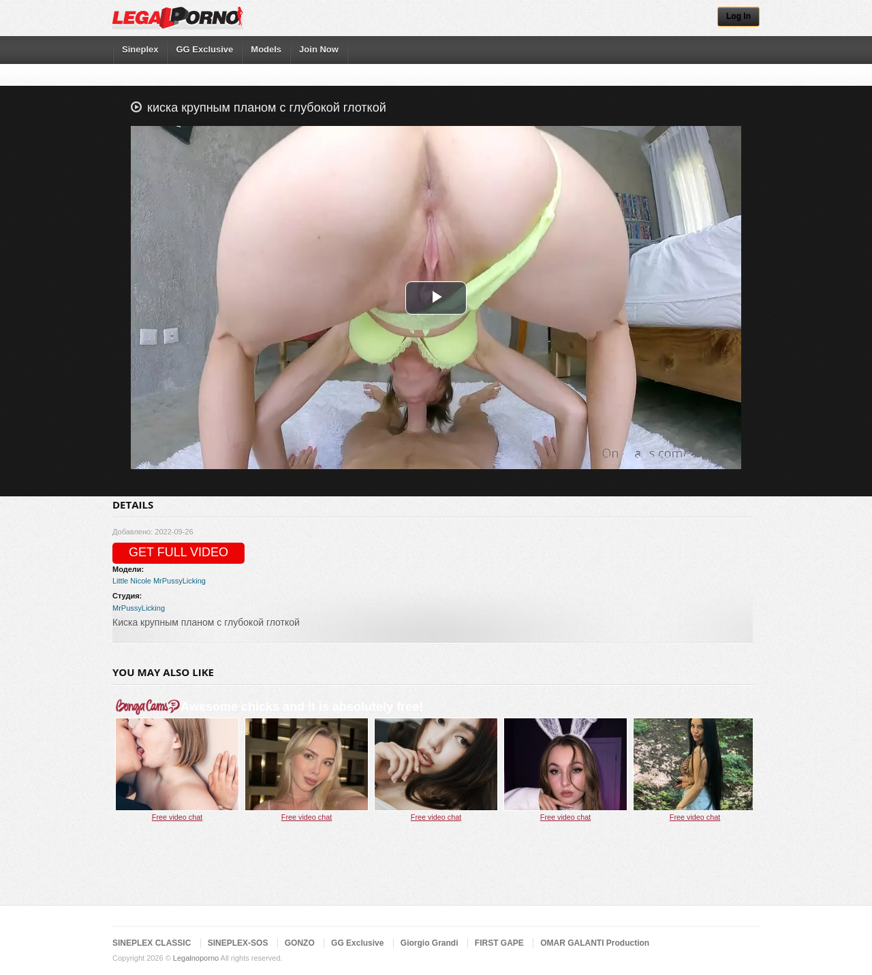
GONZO (300, 943)
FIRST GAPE (499, 943)
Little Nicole (131, 581)
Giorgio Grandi (429, 943)
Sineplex (140, 49)
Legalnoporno (196, 958)
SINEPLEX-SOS (238, 943)
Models (266, 49)
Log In (738, 16)
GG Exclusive (204, 49)
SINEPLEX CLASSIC (151, 943)
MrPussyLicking (179, 581)
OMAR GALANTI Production (594, 943)
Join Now (319, 49)
